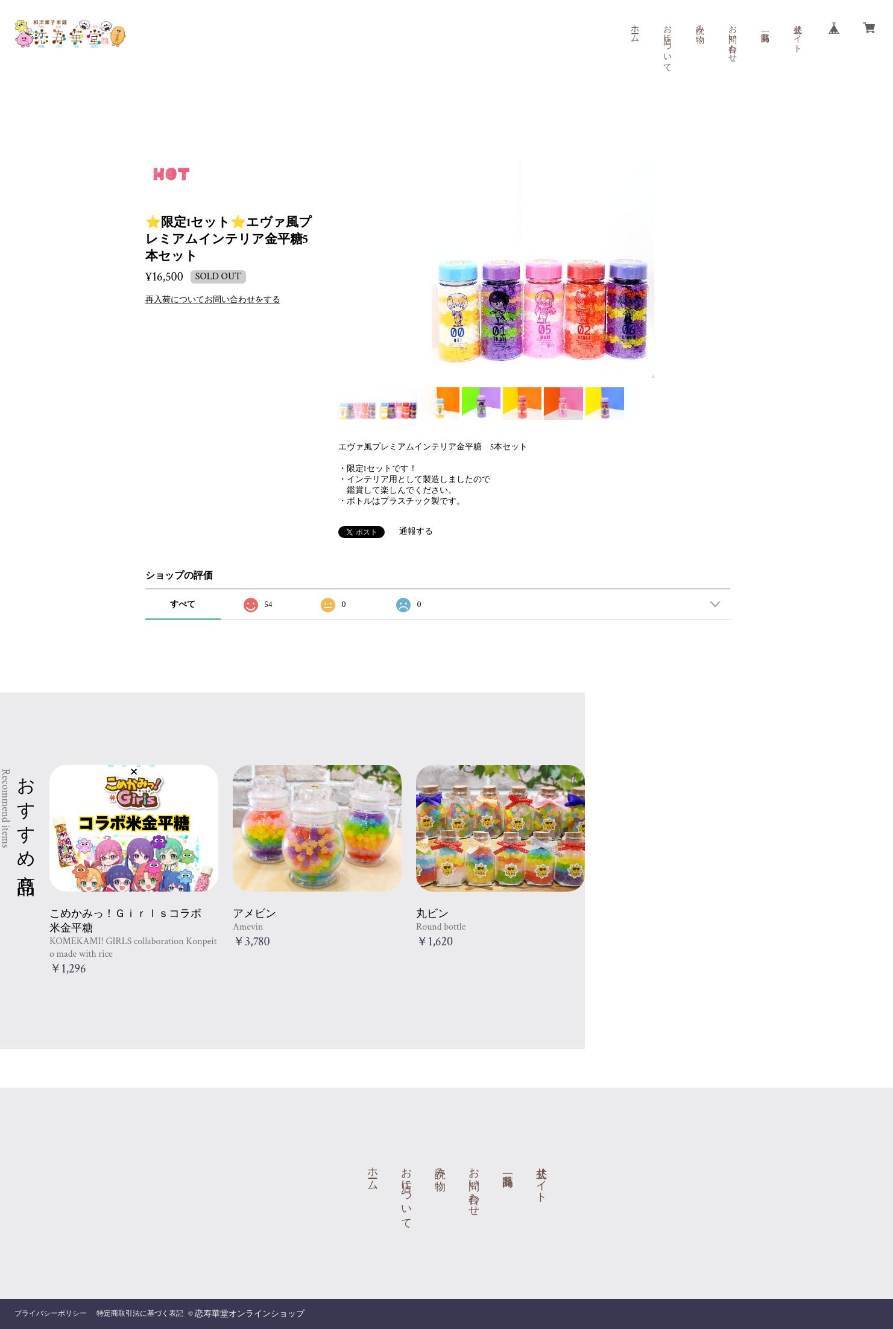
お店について (666, 43)
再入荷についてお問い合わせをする (212, 299)
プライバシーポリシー (50, 1313)
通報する (416, 531)
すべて (182, 604)
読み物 (699, 24)
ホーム (634, 29)
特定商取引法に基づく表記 (139, 1313)
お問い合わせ (732, 38)
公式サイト (797, 33)
